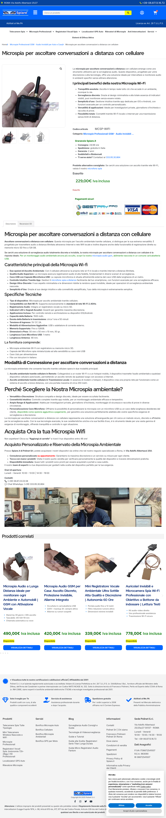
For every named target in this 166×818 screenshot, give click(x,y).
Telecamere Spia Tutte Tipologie (13, 727)
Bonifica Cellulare (44, 730)
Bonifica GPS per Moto (47, 742)
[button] (61, 69)
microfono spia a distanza (63, 281)
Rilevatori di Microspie (115, 32)
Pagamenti (111, 750)
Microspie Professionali (41, 32)
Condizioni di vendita (116, 746)
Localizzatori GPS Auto (92, 32)
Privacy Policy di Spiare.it (114, 760)
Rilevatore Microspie (12, 766)
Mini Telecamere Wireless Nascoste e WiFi (13, 736)
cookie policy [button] (146, 787)
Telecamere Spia (18, 32)
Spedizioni (111, 755)
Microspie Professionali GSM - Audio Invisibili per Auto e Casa (36, 45)
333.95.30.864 (113, 158)
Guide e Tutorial (76, 737)
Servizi (152, 32)
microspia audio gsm (102, 256)
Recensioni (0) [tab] (26, 225)
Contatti (110, 726)
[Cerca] (128, 13)
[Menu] (35, 12)
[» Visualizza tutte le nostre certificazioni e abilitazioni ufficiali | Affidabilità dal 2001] (6, 682)
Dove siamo (112, 742)
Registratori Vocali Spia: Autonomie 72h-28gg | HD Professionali (13, 753)
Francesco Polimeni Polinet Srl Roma (115, 736)
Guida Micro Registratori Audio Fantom (83, 750)
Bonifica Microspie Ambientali (45, 736)
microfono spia (95, 169)
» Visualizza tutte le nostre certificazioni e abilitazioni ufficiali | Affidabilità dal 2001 (50, 680)
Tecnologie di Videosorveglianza (84, 733)
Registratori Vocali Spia (68, 32)
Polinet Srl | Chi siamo (117, 730)
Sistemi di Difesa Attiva (83, 38)
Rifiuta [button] (121, 805)
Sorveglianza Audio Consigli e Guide (83, 727)
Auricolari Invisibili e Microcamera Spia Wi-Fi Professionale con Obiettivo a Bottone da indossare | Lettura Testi (143, 596)
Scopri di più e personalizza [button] (135, 811)
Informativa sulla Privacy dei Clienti (118, 767)
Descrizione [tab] (11, 225)
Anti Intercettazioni (137, 32)
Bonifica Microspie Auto (47, 726)
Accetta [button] (149, 805)
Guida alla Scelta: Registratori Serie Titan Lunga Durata (83, 743)
